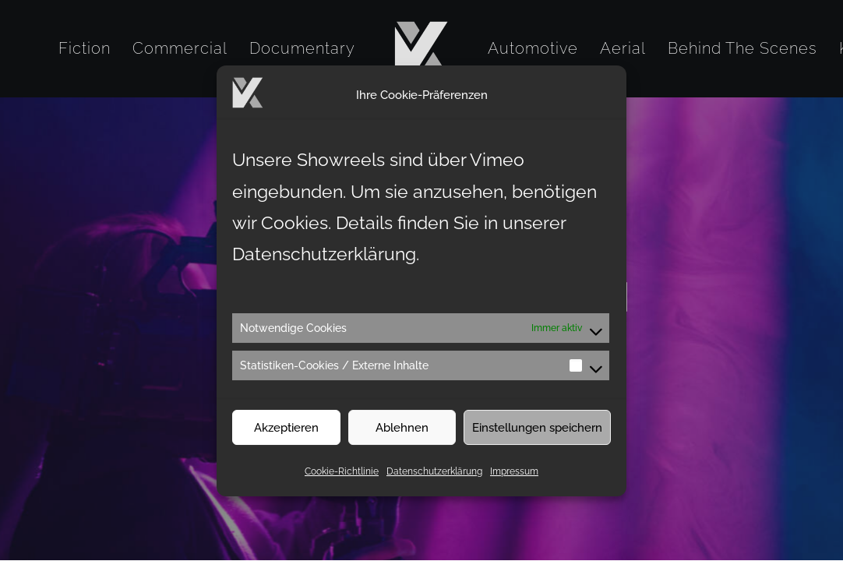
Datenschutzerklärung (434, 479)
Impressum (514, 479)
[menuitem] (85, 48)
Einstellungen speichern (537, 436)
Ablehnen (402, 436)
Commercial (180, 48)
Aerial (623, 48)
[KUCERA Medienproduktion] (421, 48)
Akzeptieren (286, 436)
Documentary (302, 48)
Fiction (84, 48)
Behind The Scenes (742, 48)
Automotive (533, 48)
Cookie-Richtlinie (342, 479)
